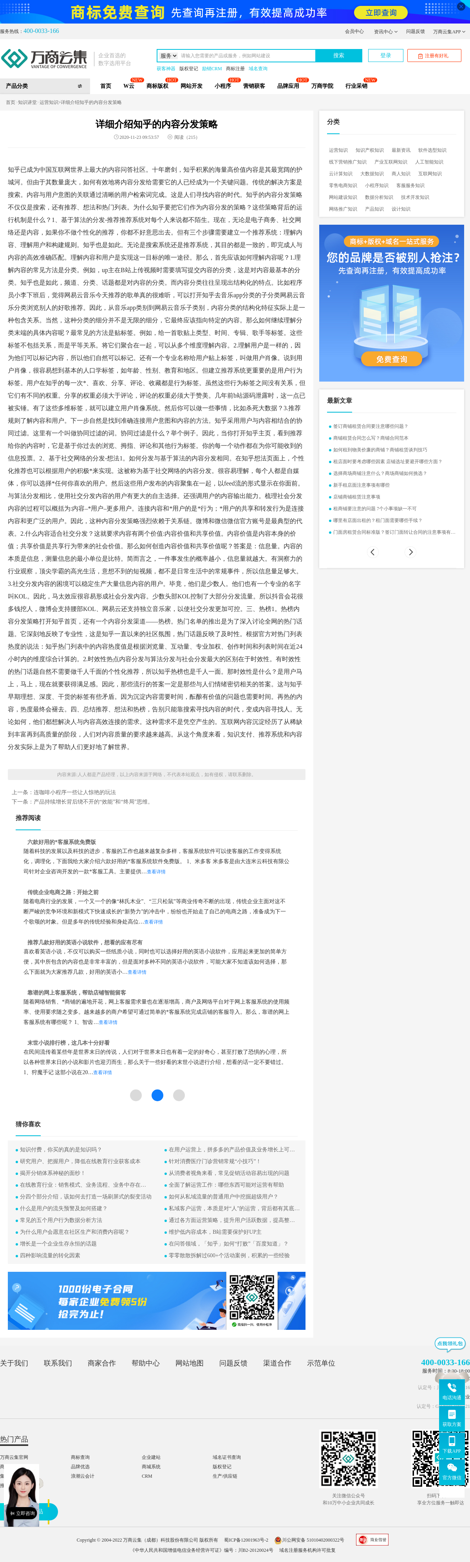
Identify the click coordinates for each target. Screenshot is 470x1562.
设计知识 (401, 209)
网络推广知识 (343, 209)
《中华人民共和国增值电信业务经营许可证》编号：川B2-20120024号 (201, 1550)
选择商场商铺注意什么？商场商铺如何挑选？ (380, 473)
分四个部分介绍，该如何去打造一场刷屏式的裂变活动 (86, 1197)
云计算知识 (340, 173)
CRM (147, 1476)
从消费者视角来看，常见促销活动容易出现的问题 (229, 1173)
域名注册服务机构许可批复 (307, 1550)
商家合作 (102, 1363)
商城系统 (151, 1466)
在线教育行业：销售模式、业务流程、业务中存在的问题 (86, 1185)
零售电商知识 (343, 185)
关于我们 (14, 1363)
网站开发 (191, 86)
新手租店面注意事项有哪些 (361, 485)
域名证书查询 (227, 1457)
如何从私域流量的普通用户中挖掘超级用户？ (223, 1197)
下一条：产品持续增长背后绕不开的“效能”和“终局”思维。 (82, 802)
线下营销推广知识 (348, 162)
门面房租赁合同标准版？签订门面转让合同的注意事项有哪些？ (394, 532)
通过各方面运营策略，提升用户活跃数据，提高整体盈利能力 (234, 1221)
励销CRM (212, 68)
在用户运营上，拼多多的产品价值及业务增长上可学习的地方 (234, 1150)
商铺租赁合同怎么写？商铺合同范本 (371, 438)
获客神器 (166, 68)
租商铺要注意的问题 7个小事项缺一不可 (375, 508)
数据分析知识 (379, 197)
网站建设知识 (343, 197)
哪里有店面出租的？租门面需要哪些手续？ (378, 520)
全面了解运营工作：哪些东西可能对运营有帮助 (226, 1185)
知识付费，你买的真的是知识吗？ (61, 1150)
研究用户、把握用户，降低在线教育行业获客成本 (80, 1161)
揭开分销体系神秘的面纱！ (53, 1173)
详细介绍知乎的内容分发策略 (91, 102)
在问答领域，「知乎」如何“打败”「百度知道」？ (229, 1244)
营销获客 (254, 86)
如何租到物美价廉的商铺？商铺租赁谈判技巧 (380, 450)
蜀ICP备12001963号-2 (246, 1540)
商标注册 (235, 68)
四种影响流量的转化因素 (50, 1255)
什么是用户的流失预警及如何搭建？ (64, 1208)
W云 (128, 86)
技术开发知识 (415, 197)
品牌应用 (288, 86)
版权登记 (188, 68)
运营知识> (50, 102)
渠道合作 (277, 1363)
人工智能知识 (429, 162)
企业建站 (151, 1457)
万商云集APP (449, 32)
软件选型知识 (432, 150)
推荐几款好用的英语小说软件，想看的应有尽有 (85, 943)
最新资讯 (401, 150)
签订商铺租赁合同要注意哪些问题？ (371, 426)
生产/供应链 (225, 1476)
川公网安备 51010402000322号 (309, 1540)
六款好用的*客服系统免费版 (61, 842)
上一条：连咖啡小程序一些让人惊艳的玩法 (64, 792)
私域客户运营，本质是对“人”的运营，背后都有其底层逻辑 (234, 1209)
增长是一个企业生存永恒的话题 (58, 1244)
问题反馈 (415, 31)
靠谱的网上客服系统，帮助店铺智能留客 (76, 993)
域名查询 (258, 68)
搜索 (338, 55)
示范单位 (321, 1363)
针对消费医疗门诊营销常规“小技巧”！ (215, 1161)
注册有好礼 (433, 56)
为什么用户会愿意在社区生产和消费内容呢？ (75, 1232)
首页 (105, 86)
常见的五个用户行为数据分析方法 (61, 1220)
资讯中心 (386, 32)
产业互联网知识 (390, 162)
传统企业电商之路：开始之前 (63, 892)
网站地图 (189, 1363)
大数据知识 (372, 173)
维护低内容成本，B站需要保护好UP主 (215, 1232)
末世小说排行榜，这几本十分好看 (68, 1043)
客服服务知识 (410, 185)
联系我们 (58, 1363)
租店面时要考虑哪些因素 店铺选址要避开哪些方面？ (388, 461)
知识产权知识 (370, 150)
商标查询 (80, 1457)
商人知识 (401, 173)
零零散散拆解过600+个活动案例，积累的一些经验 (229, 1255)
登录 (385, 55)
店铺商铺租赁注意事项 (356, 497)
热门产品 (14, 1439)
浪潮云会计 (82, 1476)
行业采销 (356, 86)
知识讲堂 (27, 102)
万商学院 (322, 86)
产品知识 (374, 209)
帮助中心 (146, 1363)
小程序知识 (377, 185)
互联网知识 (430, 173)
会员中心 (354, 31)
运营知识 (338, 150)
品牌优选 (80, 1466)
